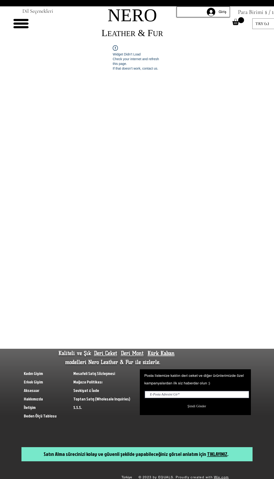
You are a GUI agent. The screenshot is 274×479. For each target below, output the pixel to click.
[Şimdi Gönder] (197, 406)
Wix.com (221, 477)
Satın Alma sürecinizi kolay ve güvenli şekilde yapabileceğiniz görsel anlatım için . (136, 454)
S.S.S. (77, 407)
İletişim (30, 407)
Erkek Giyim (33, 382)
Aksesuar (31, 390)
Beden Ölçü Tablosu (40, 416)
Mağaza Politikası (87, 382)
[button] (21, 23)
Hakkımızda (34, 399)
